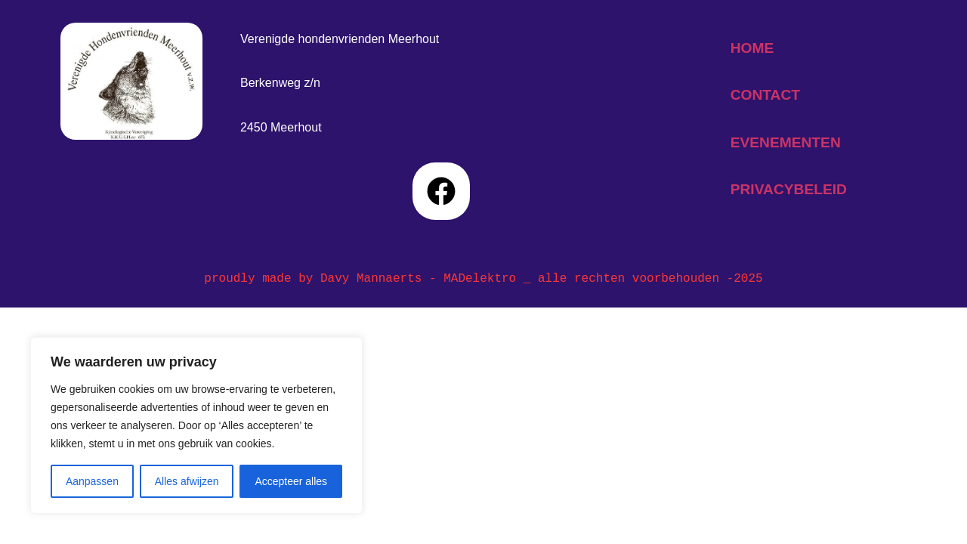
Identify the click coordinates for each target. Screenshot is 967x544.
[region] (196, 425)
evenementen (786, 142)
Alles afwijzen (187, 481)
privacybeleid (789, 189)
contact (765, 95)
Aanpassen (92, 481)
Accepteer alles (291, 481)
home (752, 48)
